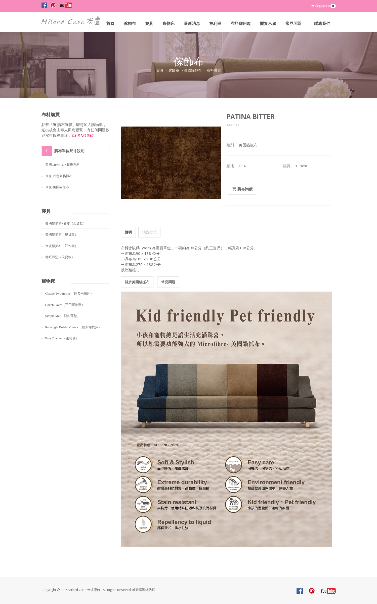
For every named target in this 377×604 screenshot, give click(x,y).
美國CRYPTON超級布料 (62, 165)
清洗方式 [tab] (149, 232)
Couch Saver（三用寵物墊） (65, 305)
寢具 (149, 23)
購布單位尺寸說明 (69, 151)
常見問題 (293, 23)
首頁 (110, 23)
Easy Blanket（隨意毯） (62, 338)
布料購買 (214, 70)
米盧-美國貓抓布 (57, 187)
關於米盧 (268, 23)
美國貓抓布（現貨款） (61, 234)
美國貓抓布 (193, 70)
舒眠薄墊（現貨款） (60, 257)
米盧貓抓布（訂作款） (61, 246)
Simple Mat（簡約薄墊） (62, 316)
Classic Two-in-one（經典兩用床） (69, 293)
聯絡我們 (322, 23)
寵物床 (168, 23)
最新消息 (192, 23)
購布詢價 (242, 189)
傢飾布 (130, 23)
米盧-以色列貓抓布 (58, 176)
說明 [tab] (128, 232)
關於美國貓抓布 (137, 281)
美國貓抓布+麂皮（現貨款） (65, 223)
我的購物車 (323, 6)
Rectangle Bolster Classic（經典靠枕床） (73, 327)
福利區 (215, 23)
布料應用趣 (241, 23)
